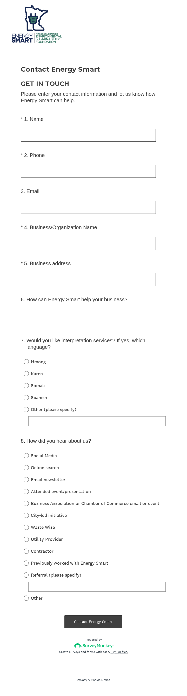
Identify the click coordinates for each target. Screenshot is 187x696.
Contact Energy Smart (93, 621)
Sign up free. (119, 652)
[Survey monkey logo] (94, 645)
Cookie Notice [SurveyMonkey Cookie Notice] (100, 680)
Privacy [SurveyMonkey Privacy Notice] (82, 680)
